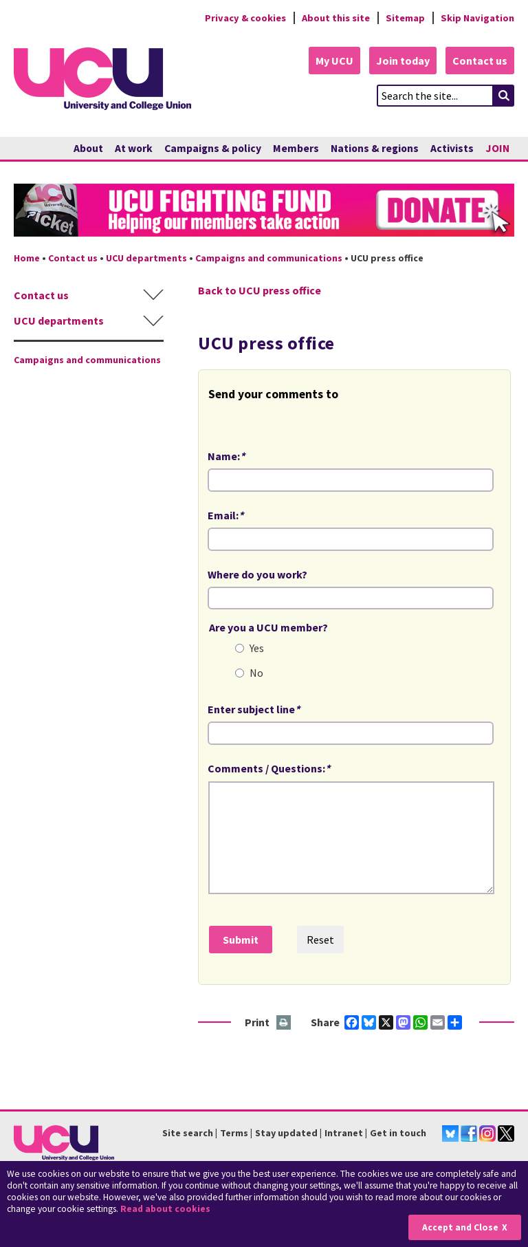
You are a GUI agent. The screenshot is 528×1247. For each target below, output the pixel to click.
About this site (336, 18)
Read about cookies (165, 1209)
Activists (452, 148)
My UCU (334, 60)
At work (134, 148)
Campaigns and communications (268, 258)
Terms (234, 1133)
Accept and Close (460, 1227)
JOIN (497, 148)
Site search (187, 1133)
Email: (225, 515)
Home (27, 258)
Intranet (343, 1133)
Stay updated (286, 1133)
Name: (226, 456)
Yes (257, 648)
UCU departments (146, 258)
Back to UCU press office (259, 290)
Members (296, 148)
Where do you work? (257, 574)
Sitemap (405, 18)
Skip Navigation (477, 18)
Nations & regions (375, 148)
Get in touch (398, 1133)
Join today (403, 60)
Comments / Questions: (269, 768)
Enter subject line (254, 709)
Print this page (284, 1023)
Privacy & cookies (245, 18)
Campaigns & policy (212, 148)
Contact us (479, 60)
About (88, 148)
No (256, 673)
